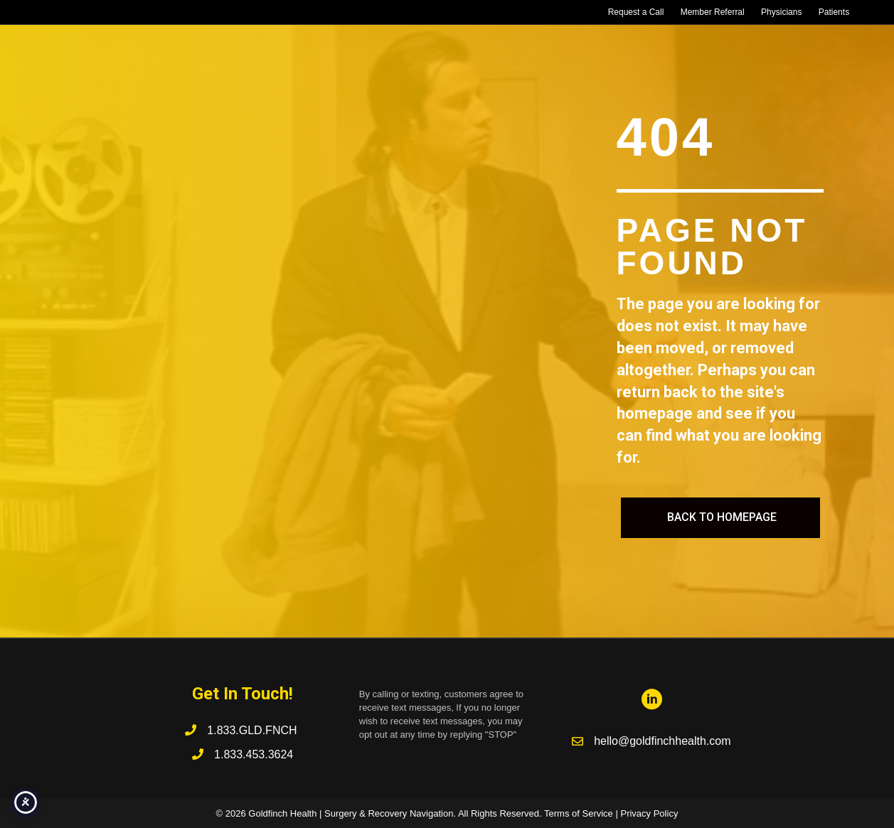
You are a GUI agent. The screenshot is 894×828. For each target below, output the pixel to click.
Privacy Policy (649, 813)
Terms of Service (578, 813)
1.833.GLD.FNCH (253, 730)
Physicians (781, 12)
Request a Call (636, 12)
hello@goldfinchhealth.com (662, 741)
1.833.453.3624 (253, 754)
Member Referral (713, 12)
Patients (834, 12)
